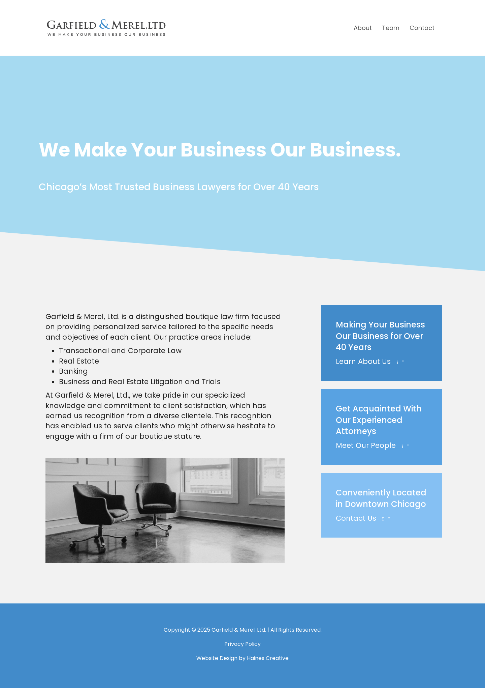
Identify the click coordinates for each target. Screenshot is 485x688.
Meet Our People (373, 445)
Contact (422, 28)
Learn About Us (370, 361)
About (363, 28)
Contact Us (363, 518)
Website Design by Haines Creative (242, 658)
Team (390, 28)
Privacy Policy (242, 644)
